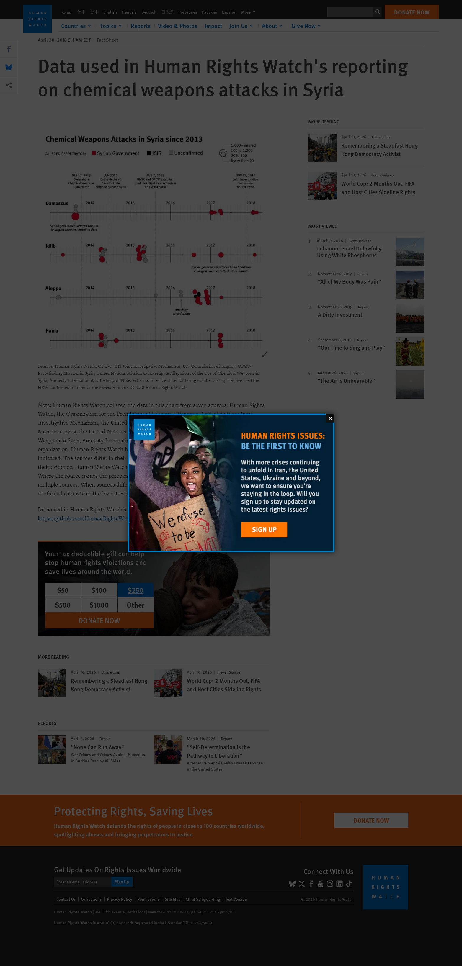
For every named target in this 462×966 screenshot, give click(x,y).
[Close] (330, 418)
